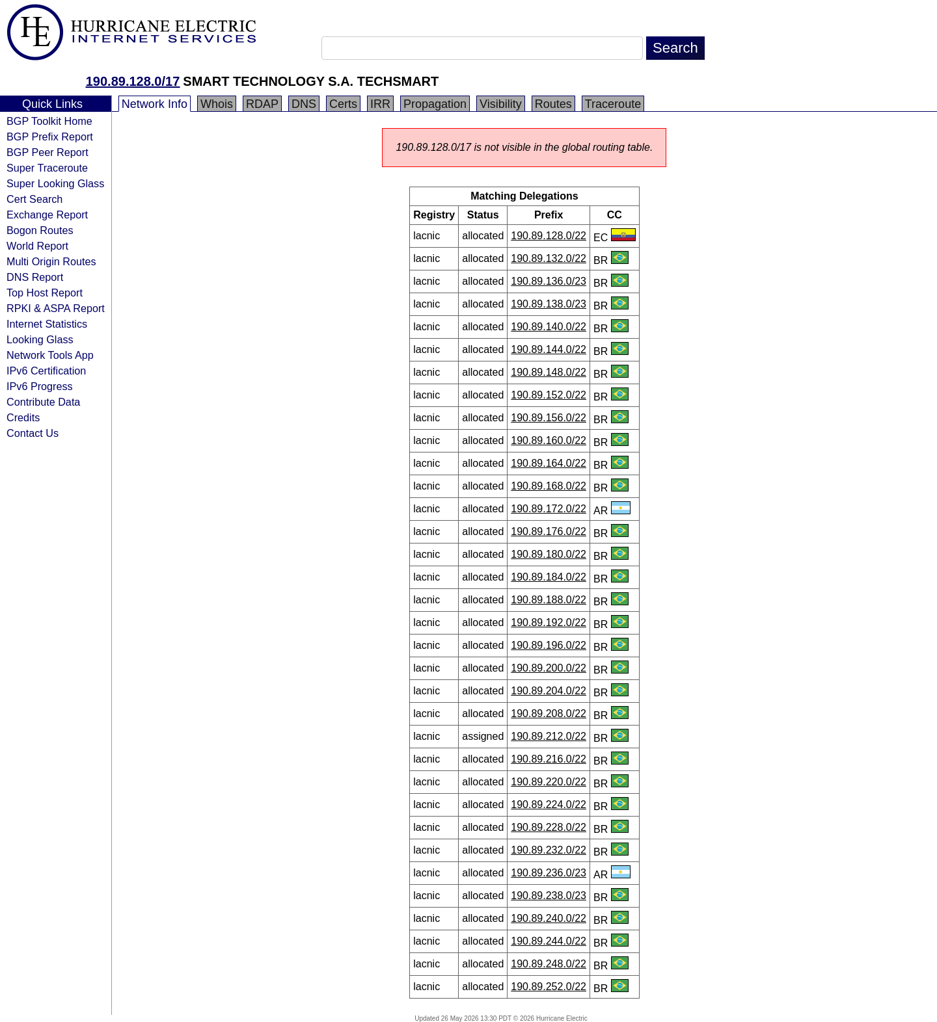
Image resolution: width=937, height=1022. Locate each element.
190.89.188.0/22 (548, 599)
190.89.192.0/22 (548, 622)
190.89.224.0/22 (548, 804)
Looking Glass (40, 339)
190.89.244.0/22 (548, 941)
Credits (23, 417)
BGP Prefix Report (50, 136)
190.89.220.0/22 (548, 781)
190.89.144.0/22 (548, 349)
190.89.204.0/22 (548, 690)
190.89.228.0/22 (548, 827)
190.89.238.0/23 (548, 895)
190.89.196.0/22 (548, 645)
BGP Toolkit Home (49, 121)
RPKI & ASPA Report (56, 308)
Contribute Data (43, 402)
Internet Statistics (47, 324)
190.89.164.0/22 (548, 463)
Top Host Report (45, 292)
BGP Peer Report (47, 152)
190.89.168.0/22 (548, 485)
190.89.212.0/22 (548, 736)
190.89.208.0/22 (548, 713)
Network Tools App (50, 355)
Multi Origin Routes (51, 261)
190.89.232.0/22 (548, 850)
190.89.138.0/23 (548, 303)
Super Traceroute (47, 168)
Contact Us (33, 433)
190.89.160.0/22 (548, 440)
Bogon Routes (40, 230)
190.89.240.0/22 (548, 918)
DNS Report (35, 277)
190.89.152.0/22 (548, 394)
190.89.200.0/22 (548, 668)
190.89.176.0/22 (548, 531)
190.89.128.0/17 (133, 81)
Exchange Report (47, 214)
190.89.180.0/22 (548, 554)
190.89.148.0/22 (548, 372)
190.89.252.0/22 (548, 986)
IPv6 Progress (40, 386)
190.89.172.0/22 (548, 508)
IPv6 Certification (46, 370)
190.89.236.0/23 (548, 872)
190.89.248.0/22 (548, 963)
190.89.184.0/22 (548, 577)
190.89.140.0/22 (548, 326)
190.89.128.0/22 (548, 235)
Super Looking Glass (55, 183)
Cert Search (34, 199)
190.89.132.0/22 (548, 258)
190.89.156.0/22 (548, 417)
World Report (37, 246)
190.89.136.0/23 (548, 281)
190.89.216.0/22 (548, 759)
